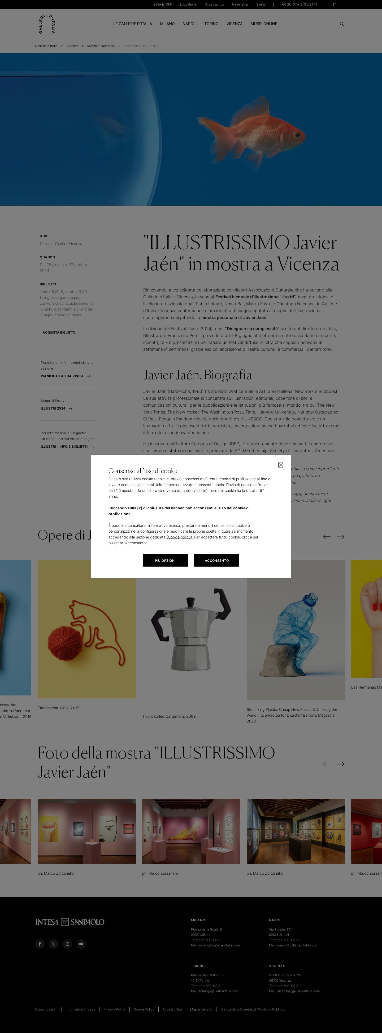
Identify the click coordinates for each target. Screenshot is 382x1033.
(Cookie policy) (179, 537)
